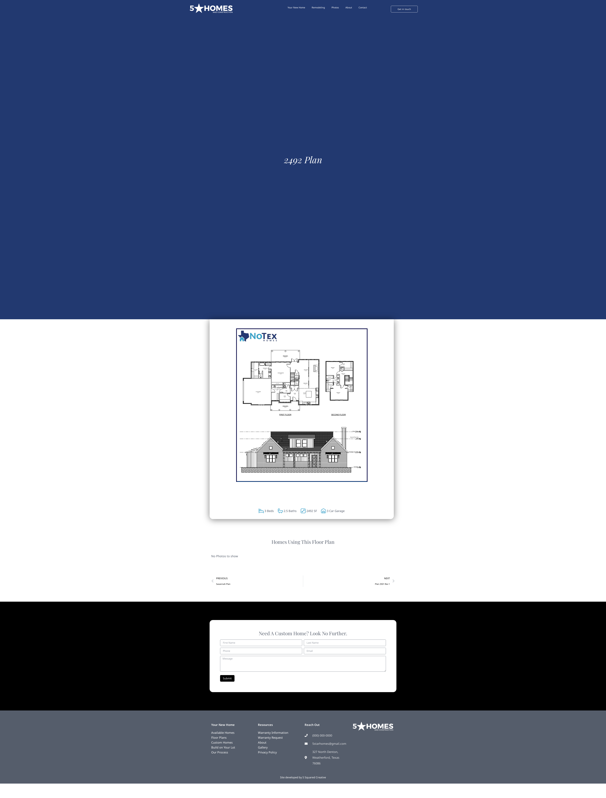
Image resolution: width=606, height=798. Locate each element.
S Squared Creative (314, 777)
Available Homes (223, 732)
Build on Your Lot (223, 747)
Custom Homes (222, 742)
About (348, 7)
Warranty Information (273, 732)
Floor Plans (219, 737)
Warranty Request (270, 737)
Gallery (263, 747)
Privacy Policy (267, 752)
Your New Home (296, 7)
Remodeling (318, 7)
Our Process (219, 752)
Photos (335, 7)
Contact (363, 7)
